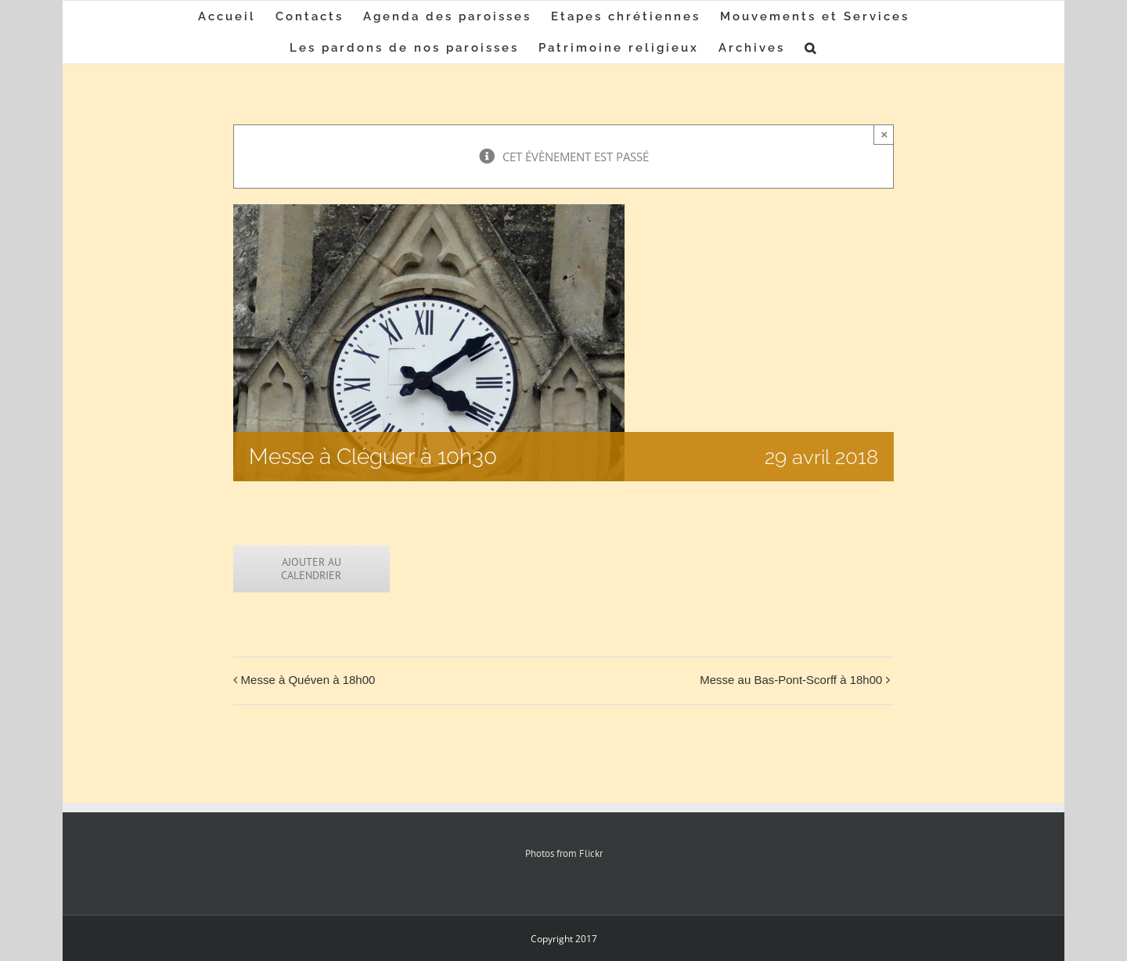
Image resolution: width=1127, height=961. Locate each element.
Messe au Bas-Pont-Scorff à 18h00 (791, 679)
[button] (811, 47)
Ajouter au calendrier (311, 569)
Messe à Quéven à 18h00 (308, 679)
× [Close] (884, 134)
